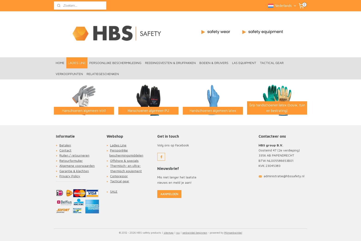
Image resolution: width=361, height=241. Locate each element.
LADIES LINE (77, 63)
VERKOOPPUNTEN (69, 74)
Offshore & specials (124, 161)
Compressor (119, 176)
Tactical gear (119, 181)
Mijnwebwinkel (233, 232)
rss (178, 232)
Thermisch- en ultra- (125, 166)
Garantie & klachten (74, 171)
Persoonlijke (119, 150)
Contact (65, 150)
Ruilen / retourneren (74, 155)
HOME (60, 63)
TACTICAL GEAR (272, 63)
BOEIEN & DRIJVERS (213, 63)
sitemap (169, 232)
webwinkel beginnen (194, 232)
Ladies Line (118, 145)
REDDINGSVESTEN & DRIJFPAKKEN (170, 63)
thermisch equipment (126, 171)
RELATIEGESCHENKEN (103, 74)
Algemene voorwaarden (77, 166)
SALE (113, 191)
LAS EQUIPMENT (244, 63)
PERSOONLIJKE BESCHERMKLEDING (115, 63)
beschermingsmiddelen (126, 155)
